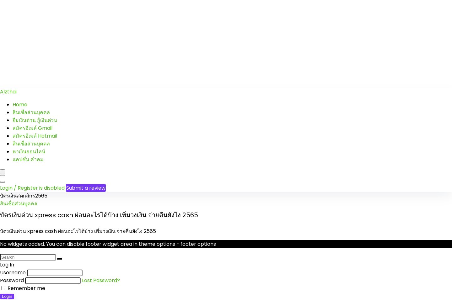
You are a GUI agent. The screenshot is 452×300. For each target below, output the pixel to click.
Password (12, 280)
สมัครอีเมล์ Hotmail (35, 135)
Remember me (23, 288)
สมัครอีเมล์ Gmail (32, 128)
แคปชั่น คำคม (28, 159)
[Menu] (2, 172)
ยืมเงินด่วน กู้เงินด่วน (35, 120)
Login (7, 296)
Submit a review (85, 188)
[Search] (2, 182)
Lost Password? (101, 280)
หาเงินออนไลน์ (29, 151)
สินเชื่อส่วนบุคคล (31, 112)
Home (20, 104)
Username (13, 272)
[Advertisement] (188, 44)
